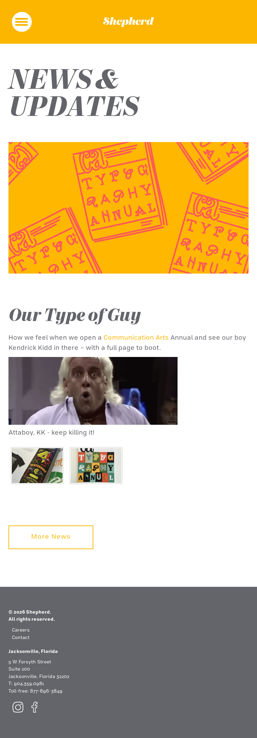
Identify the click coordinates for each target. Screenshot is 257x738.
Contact (20, 638)
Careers (21, 630)
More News (51, 537)
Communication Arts (136, 338)
